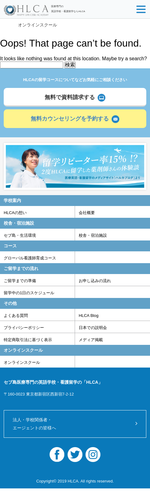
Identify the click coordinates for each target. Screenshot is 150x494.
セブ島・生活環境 (20, 235)
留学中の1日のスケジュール (29, 292)
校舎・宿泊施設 (93, 235)
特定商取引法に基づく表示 (28, 339)
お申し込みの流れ (95, 280)
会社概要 (87, 212)
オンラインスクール (37, 24)
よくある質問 (16, 315)
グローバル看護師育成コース (30, 258)
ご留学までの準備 (20, 280)
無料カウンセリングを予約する (70, 119)
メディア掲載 (91, 339)
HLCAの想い (15, 212)
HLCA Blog (89, 315)
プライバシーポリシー (24, 327)
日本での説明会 (93, 327)
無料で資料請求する (70, 97)
